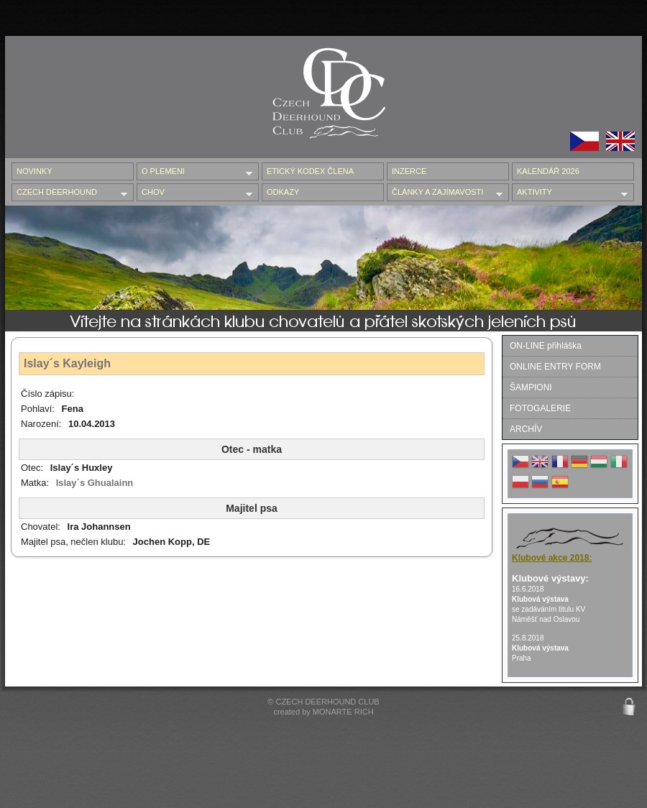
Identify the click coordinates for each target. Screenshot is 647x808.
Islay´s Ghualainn (95, 482)
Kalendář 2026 (548, 171)
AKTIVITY (570, 193)
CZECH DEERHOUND (69, 193)
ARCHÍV (526, 429)
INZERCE (409, 171)
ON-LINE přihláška (546, 346)
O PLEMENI (194, 172)
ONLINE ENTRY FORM (555, 367)
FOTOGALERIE (540, 408)
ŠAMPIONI (531, 387)
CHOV (194, 193)
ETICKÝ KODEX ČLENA (310, 171)
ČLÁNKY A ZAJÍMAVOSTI (445, 193)
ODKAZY (283, 192)
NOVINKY (34, 171)
